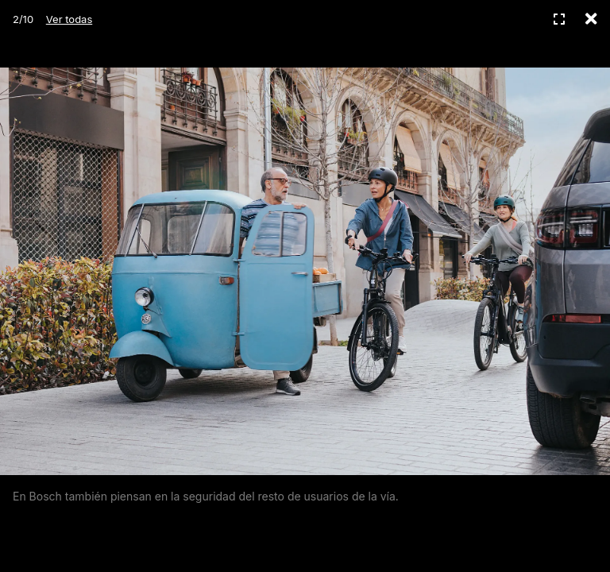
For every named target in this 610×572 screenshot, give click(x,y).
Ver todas (69, 19)
